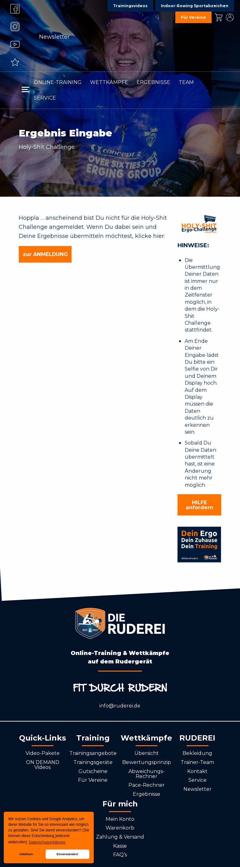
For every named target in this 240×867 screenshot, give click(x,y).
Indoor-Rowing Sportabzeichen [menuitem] (194, 5)
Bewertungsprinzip (146, 762)
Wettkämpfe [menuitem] (109, 82)
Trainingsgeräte (92, 762)
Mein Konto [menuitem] (229, 17)
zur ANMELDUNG (45, 254)
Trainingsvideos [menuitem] (130, 5)
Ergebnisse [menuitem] (153, 82)
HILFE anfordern (199, 504)
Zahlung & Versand (120, 837)
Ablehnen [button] (26, 854)
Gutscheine (93, 771)
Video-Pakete (43, 753)
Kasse (120, 846)
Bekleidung (197, 753)
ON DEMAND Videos (42, 764)
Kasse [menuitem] (218, 17)
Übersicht (146, 753)
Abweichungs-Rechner (146, 773)
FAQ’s (120, 855)
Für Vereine (93, 780)
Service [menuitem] (45, 98)
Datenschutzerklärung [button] (47, 842)
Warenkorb (120, 828)
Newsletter (54, 36)
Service (197, 780)
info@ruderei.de (119, 706)
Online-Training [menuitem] (58, 82)
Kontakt (197, 771)
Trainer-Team (197, 762)
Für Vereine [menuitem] (193, 17)
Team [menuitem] (186, 82)
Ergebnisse (146, 794)
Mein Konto (120, 819)
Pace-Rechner (146, 785)
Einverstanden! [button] (67, 854)
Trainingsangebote (93, 753)
